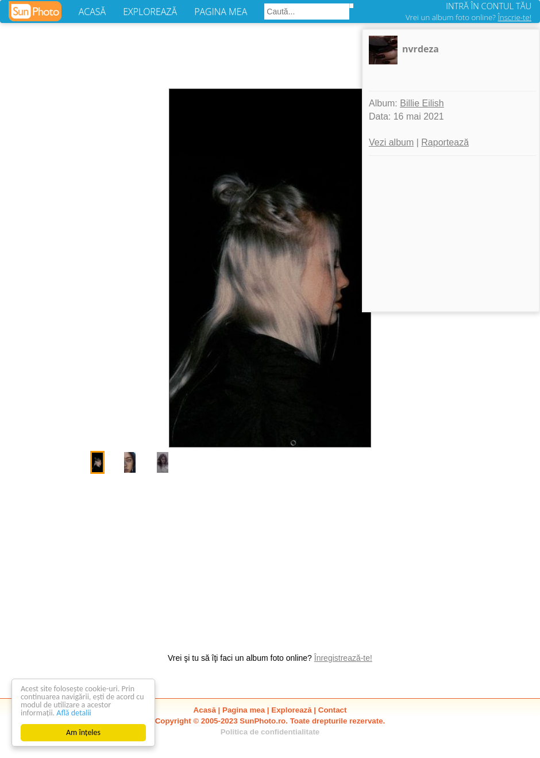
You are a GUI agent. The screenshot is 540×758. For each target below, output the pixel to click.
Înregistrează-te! (343, 658)
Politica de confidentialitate (270, 732)
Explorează (291, 710)
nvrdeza (420, 49)
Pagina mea (243, 710)
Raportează (445, 142)
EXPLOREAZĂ (150, 11)
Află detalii (73, 713)
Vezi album (391, 142)
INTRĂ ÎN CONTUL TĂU (488, 6)
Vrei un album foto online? (468, 17)
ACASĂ (92, 11)
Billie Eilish (421, 103)
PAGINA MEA (220, 11)
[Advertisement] (270, 557)
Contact (332, 710)
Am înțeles (83, 732)
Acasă (205, 710)
